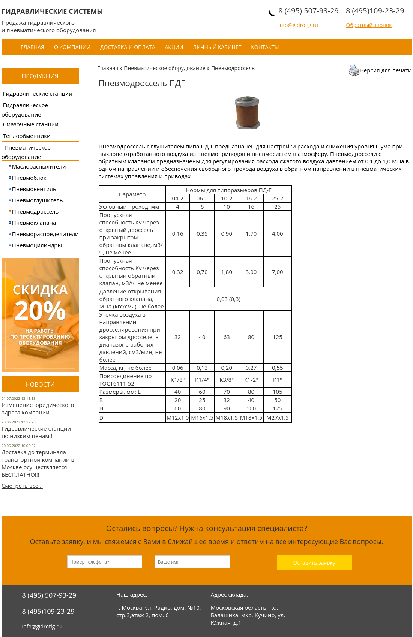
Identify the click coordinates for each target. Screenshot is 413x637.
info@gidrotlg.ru (298, 24)
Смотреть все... (22, 485)
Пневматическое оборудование (164, 68)
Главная (32, 47)
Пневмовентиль (34, 189)
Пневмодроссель (35, 211)
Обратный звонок (369, 24)
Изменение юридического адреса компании (38, 408)
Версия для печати (385, 70)
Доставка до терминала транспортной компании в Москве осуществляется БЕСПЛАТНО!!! (38, 463)
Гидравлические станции (37, 93)
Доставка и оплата (127, 47)
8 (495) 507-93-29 (308, 11)
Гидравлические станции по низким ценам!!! (36, 432)
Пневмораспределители (45, 234)
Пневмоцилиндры (37, 245)
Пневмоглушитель (37, 200)
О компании (72, 47)
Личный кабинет (217, 47)
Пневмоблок (29, 177)
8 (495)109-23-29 (375, 11)
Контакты (265, 47)
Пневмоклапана (34, 222)
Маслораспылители (39, 166)
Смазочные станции (31, 124)
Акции (174, 47)
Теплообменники (27, 135)
